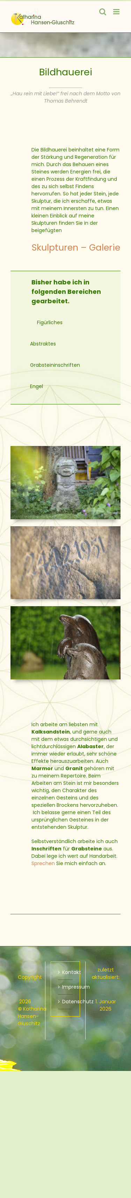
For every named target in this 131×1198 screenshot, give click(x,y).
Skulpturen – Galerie (76, 247)
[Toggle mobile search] (102, 11)
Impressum (65, 986)
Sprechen (43, 863)
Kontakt (65, 972)
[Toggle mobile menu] (117, 11)
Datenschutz (65, 1001)
